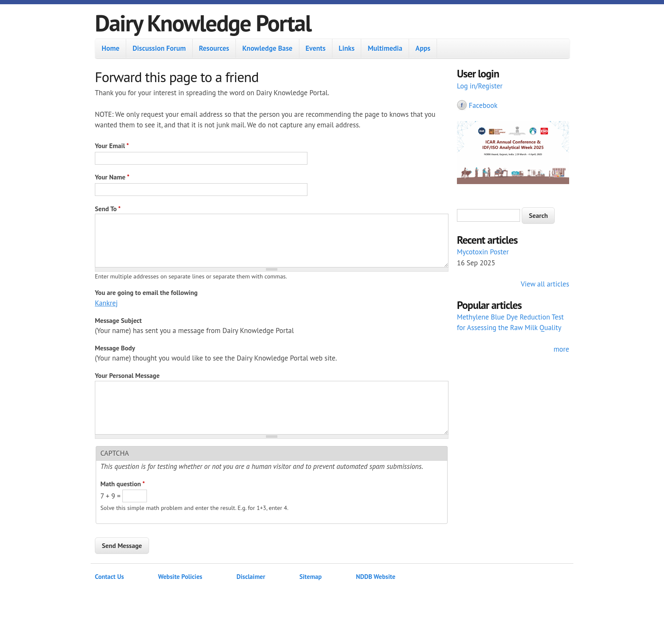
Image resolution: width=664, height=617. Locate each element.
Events (316, 48)
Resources (214, 48)
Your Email (112, 145)
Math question (122, 483)
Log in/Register (480, 86)
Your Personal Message (127, 375)
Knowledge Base (267, 48)
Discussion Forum (159, 48)
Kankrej (106, 303)
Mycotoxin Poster (483, 251)
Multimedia (385, 48)
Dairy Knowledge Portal (203, 23)
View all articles (545, 284)
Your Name (112, 177)
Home (110, 48)
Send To (108, 208)
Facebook (483, 105)
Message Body (115, 348)
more (561, 349)
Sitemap (310, 577)
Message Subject (118, 320)
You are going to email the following (146, 292)
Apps (422, 48)
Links (347, 48)
